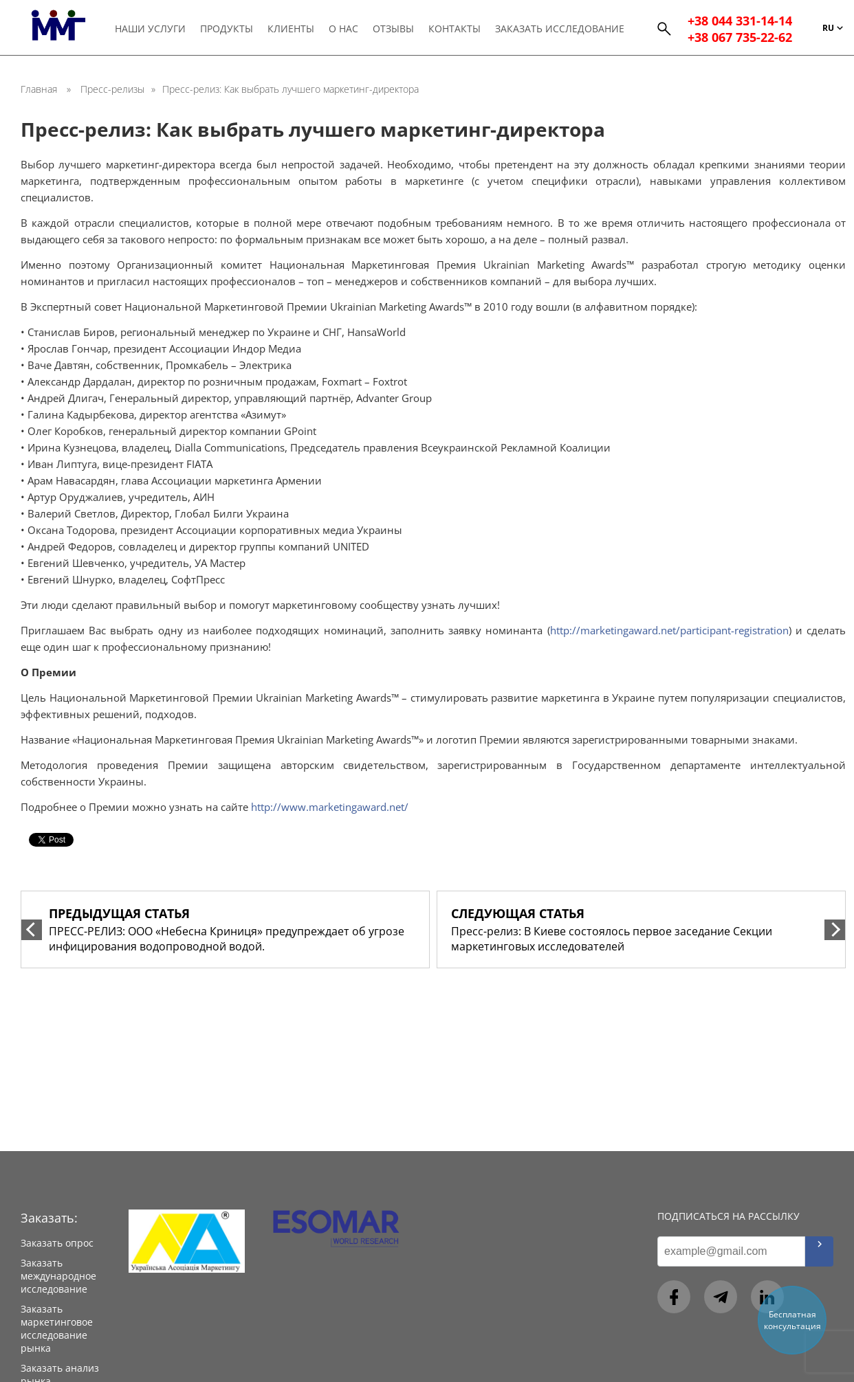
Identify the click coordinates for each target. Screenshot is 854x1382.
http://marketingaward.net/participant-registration (669, 630)
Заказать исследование (559, 28)
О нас (343, 28)
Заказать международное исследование (58, 1275)
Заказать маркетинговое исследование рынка (57, 1328)
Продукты (226, 28)
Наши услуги (150, 28)
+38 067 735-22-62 (740, 37)
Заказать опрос (57, 1242)
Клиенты (290, 28)
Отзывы (393, 28)
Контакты (454, 28)
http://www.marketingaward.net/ (329, 807)
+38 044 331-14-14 (740, 20)
